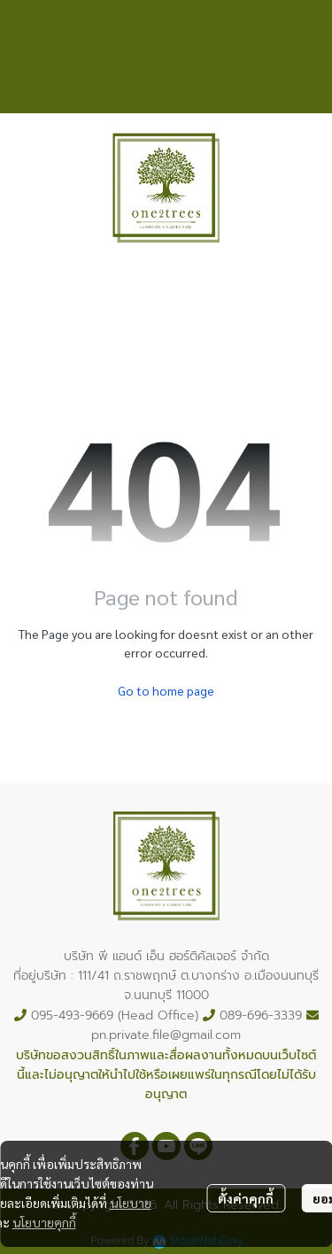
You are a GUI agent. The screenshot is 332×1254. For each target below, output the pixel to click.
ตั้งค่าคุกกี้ (246, 1198)
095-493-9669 (72, 1015)
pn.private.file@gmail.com (166, 1035)
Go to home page (166, 690)
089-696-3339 (261, 1015)
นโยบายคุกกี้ (44, 1222)
